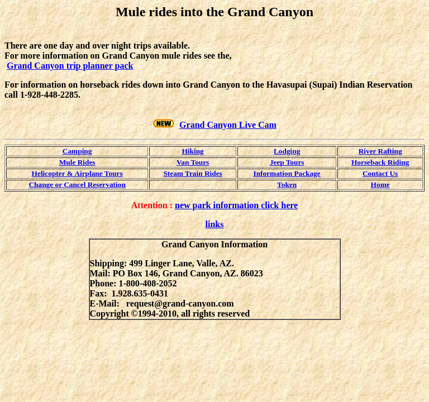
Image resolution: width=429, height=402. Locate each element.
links (215, 224)
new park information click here (236, 205)
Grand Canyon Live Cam (228, 125)
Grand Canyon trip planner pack (70, 65)
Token (287, 184)
